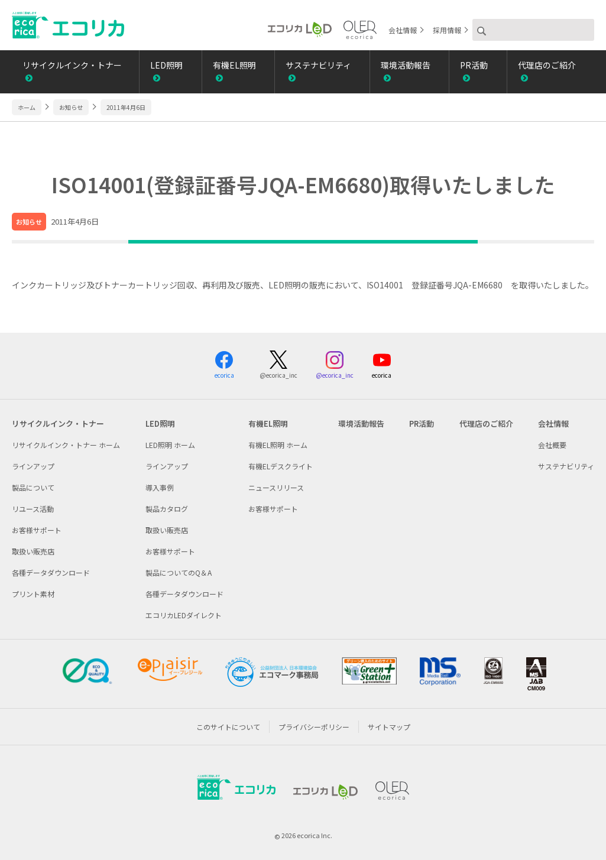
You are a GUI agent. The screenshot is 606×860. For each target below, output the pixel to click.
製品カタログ (166, 509)
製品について (33, 487)
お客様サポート (36, 530)
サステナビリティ (318, 65)
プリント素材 (33, 594)
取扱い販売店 (33, 551)
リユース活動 (33, 509)
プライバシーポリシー (313, 727)
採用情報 (447, 30)
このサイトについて (228, 727)
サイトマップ (389, 727)
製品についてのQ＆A (178, 572)
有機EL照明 (234, 65)
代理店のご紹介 (547, 65)
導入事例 (159, 487)
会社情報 (402, 30)
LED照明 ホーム (170, 445)
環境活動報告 (405, 65)
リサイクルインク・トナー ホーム (66, 445)
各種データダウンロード (51, 572)
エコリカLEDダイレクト (183, 615)
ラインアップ (33, 466)
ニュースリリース (276, 487)
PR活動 (474, 65)
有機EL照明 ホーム (277, 445)
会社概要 (552, 445)
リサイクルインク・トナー (72, 65)
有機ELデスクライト (280, 466)
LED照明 (166, 65)
